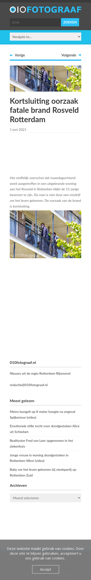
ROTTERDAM (45, 525)
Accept (45, 569)
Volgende (68, 55)
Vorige (20, 55)
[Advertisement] (48, 153)
